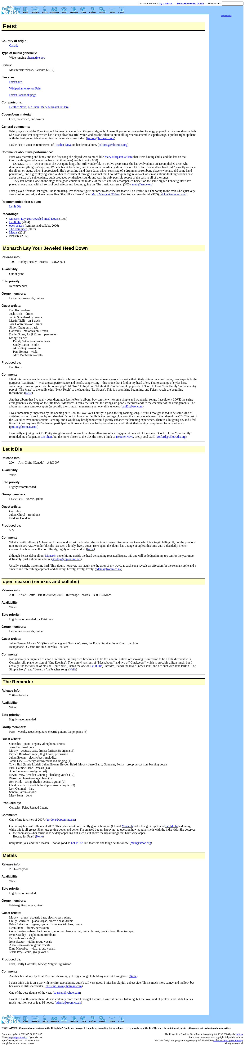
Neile (28, 393)
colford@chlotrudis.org (113, 144)
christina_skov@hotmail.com (64, 986)
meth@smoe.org (142, 184)
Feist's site (15, 82)
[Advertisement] (226, 74)
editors (239, 1034)
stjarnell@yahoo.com (67, 992)
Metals (13, 232)
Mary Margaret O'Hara (55, 107)
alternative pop (36, 57)
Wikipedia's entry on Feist (25, 88)
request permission (17, 1037)
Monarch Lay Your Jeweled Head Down (34, 218)
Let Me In (171, 826)
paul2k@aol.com (132, 406)
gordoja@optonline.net (66, 559)
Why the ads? (226, 16)
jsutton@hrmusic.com (100, 138)
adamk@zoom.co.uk (108, 569)
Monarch (50, 555)
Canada (13, 45)
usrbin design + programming (228, 1040)
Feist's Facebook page (22, 95)
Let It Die (15, 206)
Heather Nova (17, 107)
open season (16, 225)
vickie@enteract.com (173, 194)
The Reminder (18, 229)
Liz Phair (33, 107)
